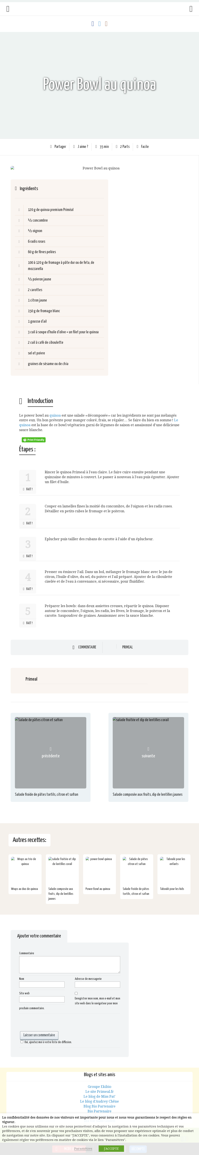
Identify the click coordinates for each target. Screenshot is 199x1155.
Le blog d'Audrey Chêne (99, 1101)
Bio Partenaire (99, 1111)
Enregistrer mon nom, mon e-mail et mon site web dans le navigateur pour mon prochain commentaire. (69, 1003)
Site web (24, 993)
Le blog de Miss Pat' (99, 1096)
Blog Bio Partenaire (99, 1106)
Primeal (127, 647)
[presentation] (51, 1023)
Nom (21, 978)
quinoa (55, 415)
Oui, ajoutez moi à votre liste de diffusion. (45, 1042)
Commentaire (87, 647)
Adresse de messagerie (88, 978)
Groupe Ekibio (99, 1087)
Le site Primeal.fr (99, 1092)
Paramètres (83, 1149)
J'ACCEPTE (111, 1148)
